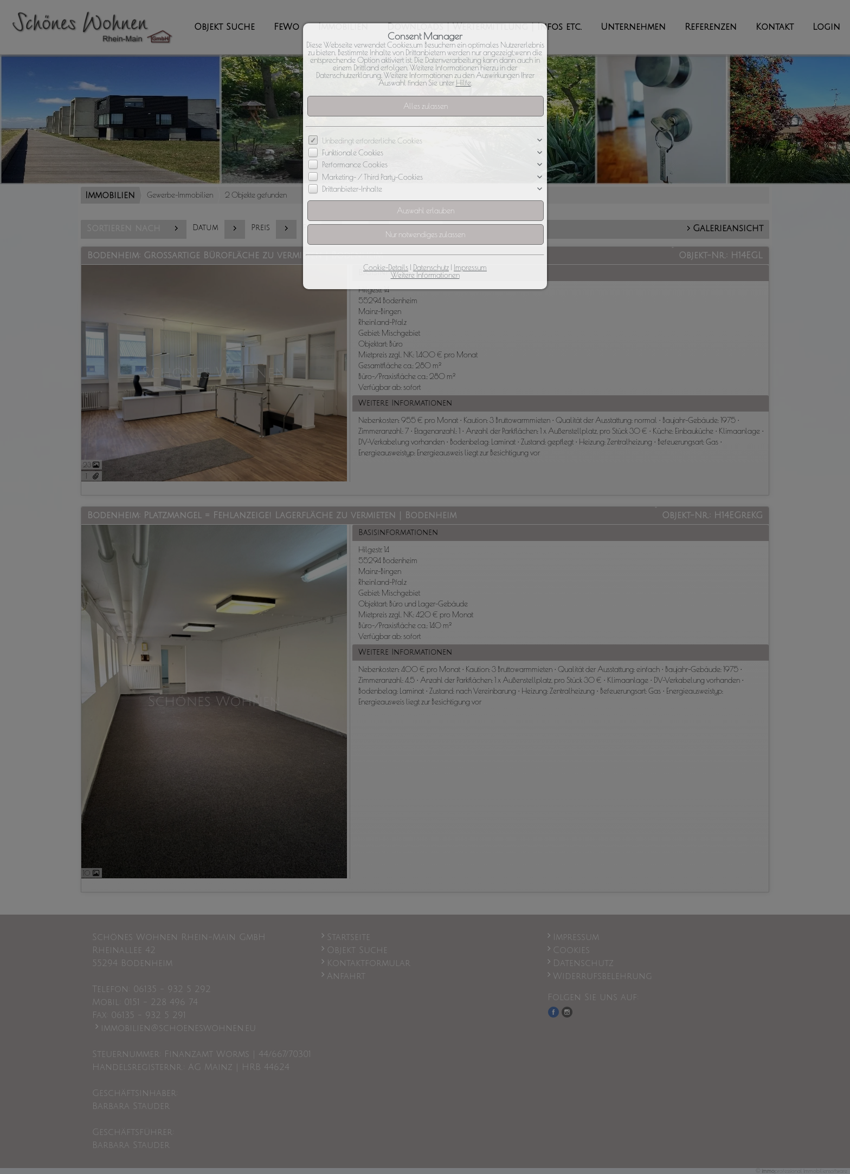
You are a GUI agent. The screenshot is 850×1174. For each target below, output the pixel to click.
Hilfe (463, 83)
